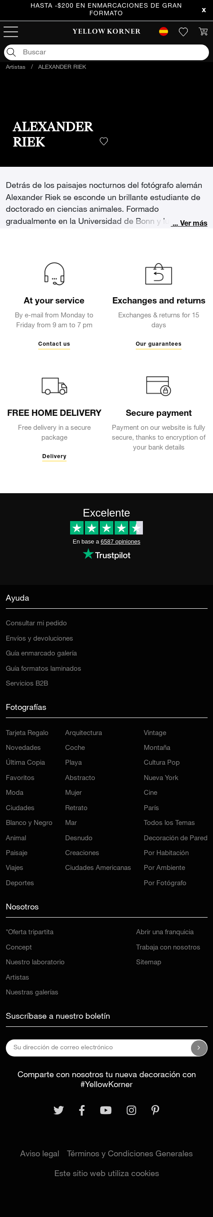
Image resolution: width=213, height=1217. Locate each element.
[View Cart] (203, 32)
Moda (14, 793)
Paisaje (16, 853)
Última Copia (25, 763)
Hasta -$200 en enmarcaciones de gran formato (106, 10)
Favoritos (20, 778)
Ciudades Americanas (98, 868)
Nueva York (161, 778)
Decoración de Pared (176, 838)
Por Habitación (166, 853)
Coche (75, 748)
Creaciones (82, 853)
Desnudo (79, 838)
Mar (71, 823)
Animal (16, 838)
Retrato (76, 808)
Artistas (16, 68)
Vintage (155, 733)
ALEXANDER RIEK (62, 68)
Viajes (14, 868)
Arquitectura (83, 733)
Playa (73, 763)
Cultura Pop (162, 763)
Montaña (157, 748)
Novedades (23, 748)
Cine (150, 793)
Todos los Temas (169, 823)
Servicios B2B (27, 684)
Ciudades (20, 808)
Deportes (20, 883)
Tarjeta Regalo (27, 733)
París (151, 808)
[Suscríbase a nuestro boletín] (199, 1048)
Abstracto (80, 778)
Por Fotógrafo (165, 883)
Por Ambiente (164, 868)
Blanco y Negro (29, 823)
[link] (106, 32)
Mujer (73, 793)
